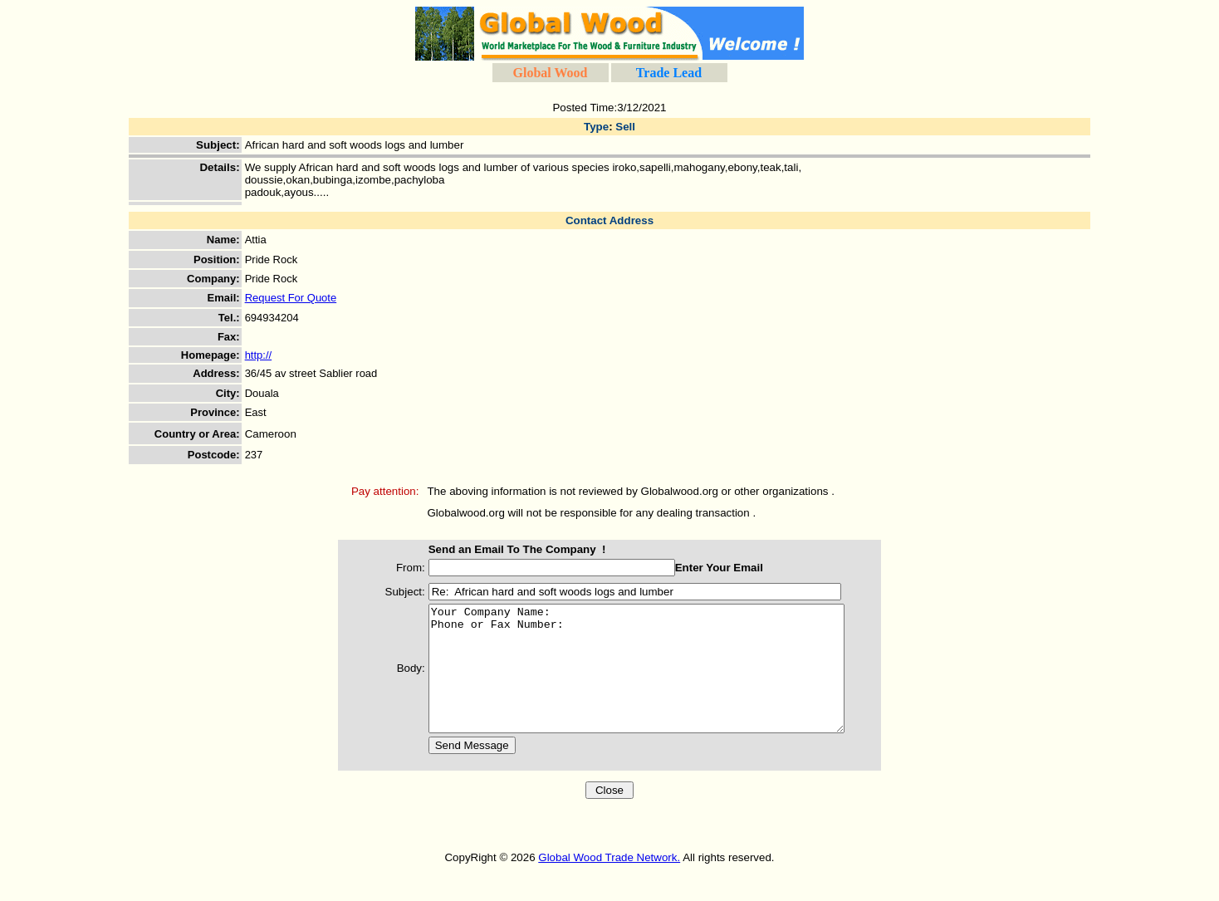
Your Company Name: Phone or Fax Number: (645, 681)
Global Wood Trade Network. (609, 882)
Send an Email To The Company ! (501, 549)
